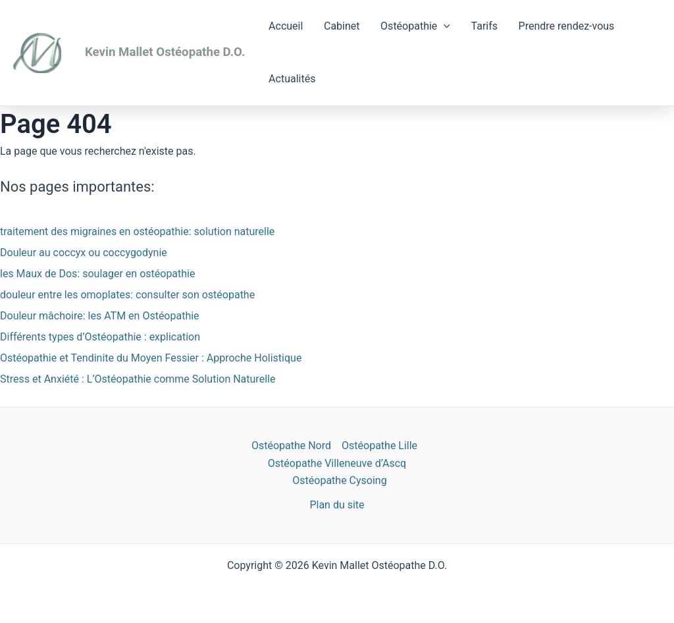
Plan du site (336, 505)
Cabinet (336, 26)
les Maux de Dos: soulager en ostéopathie (97, 273)
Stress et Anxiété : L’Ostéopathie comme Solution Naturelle (137, 379)
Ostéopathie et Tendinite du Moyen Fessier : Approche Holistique (150, 358)
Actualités (290, 78)
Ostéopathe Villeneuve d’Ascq (337, 463)
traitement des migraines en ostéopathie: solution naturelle (137, 231)
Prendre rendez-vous (549, 26)
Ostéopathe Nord (291, 445)
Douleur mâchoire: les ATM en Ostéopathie (99, 316)
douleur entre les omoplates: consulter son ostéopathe (127, 294)
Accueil (284, 26)
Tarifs (470, 26)
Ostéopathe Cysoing (339, 480)
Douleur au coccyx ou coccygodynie (83, 252)
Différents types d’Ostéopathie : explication (100, 337)
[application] (433, 26)
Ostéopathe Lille (379, 445)
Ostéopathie (405, 26)
